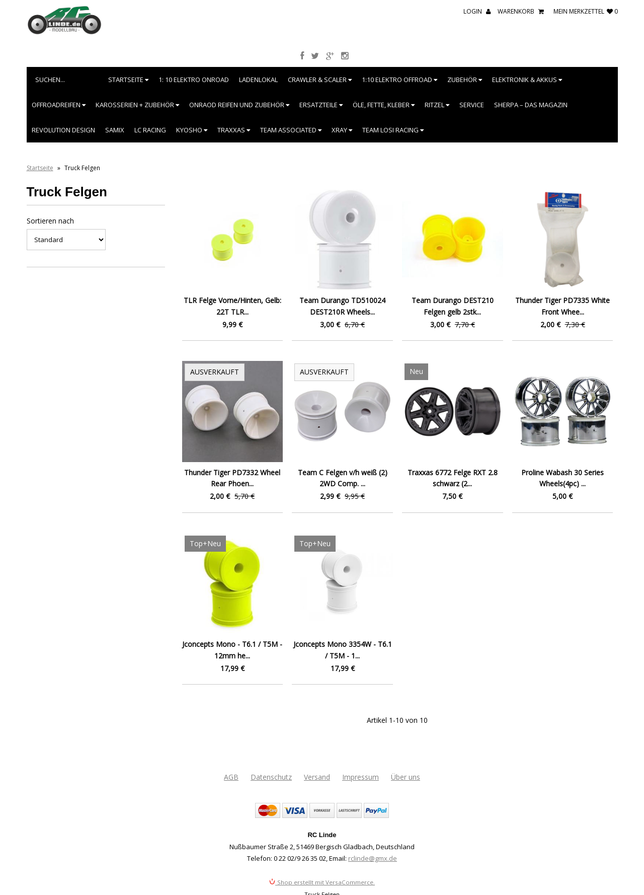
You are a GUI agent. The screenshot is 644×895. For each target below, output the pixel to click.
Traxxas (233, 129)
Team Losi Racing (393, 129)
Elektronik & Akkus (527, 79)
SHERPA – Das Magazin (531, 104)
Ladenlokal (258, 79)
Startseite (128, 79)
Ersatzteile (321, 104)
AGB (231, 777)
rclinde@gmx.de (372, 858)
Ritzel (437, 104)
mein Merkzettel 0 (585, 11)
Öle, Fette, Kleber (384, 104)
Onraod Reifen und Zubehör (239, 104)
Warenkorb (521, 11)
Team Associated (290, 129)
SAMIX (114, 129)
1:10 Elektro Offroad (399, 79)
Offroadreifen (59, 104)
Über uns (405, 777)
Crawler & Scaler (320, 79)
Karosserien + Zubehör (137, 104)
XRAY (342, 129)
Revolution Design (63, 129)
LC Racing (150, 129)
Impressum (360, 777)
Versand (317, 777)
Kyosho (191, 129)
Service (471, 104)
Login (477, 11)
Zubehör (464, 79)
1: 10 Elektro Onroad (193, 79)
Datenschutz (271, 777)
